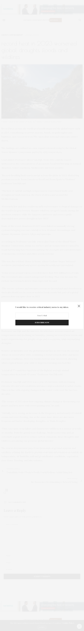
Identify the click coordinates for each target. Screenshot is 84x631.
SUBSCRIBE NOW (42, 323)
